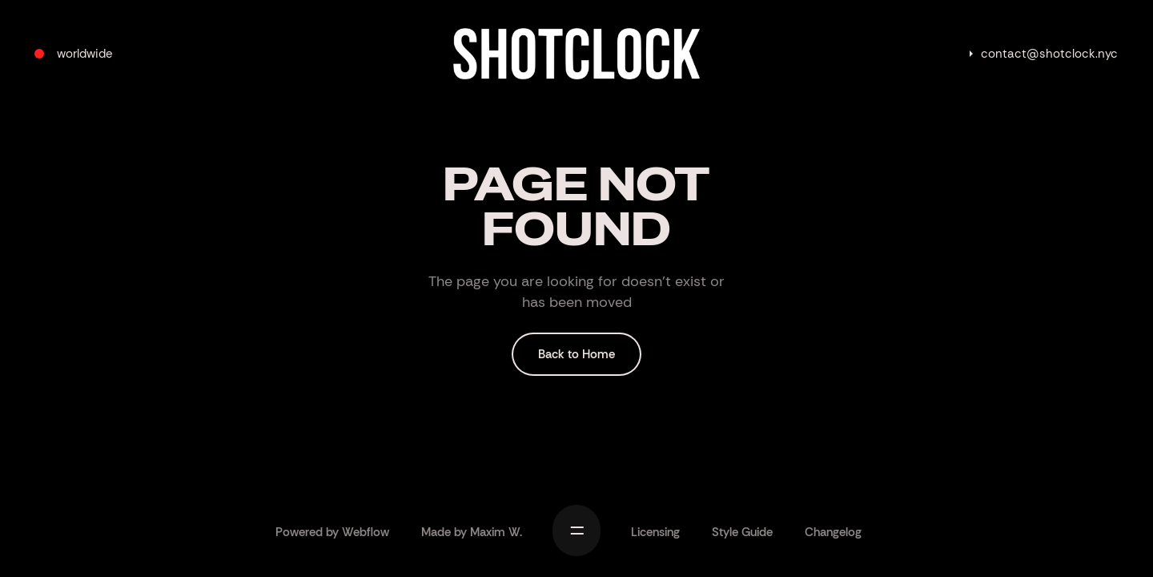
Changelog (833, 532)
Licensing (655, 532)
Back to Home (576, 354)
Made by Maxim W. (471, 532)
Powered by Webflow (332, 532)
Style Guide (742, 532)
